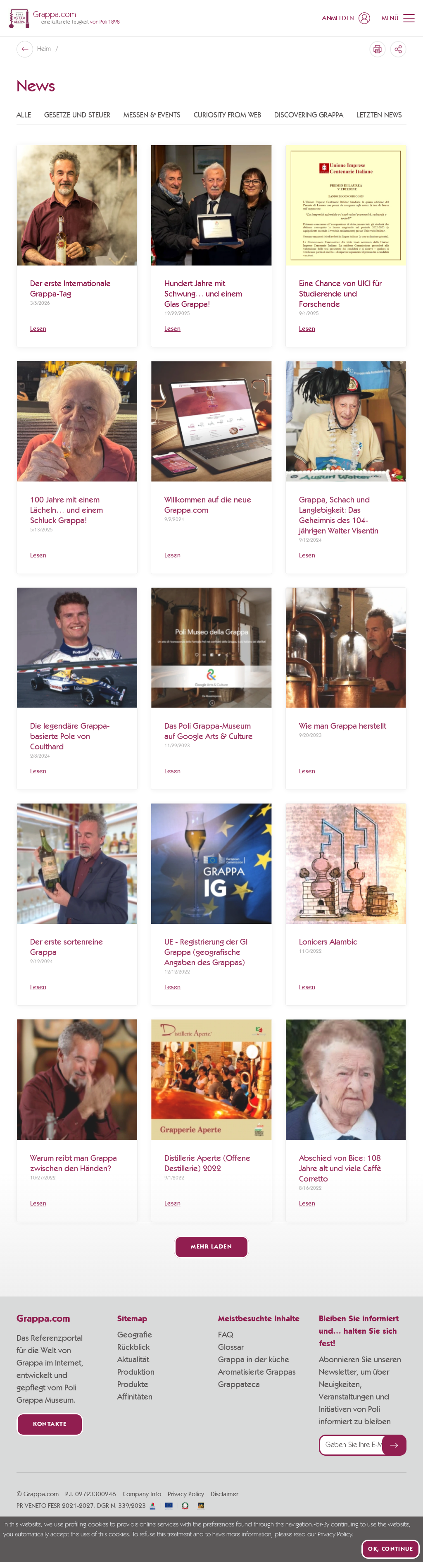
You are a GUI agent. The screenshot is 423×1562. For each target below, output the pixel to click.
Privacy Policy (186, 1494)
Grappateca (239, 1384)
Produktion (135, 1372)
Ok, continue (390, 1549)
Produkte (132, 1384)
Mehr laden (211, 1247)
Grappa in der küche (253, 1360)
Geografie (134, 1335)
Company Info (142, 1494)
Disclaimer (224, 1494)
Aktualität (133, 1360)
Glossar (231, 1347)
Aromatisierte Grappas (257, 1372)
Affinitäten (134, 1397)
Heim (44, 49)
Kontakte (50, 1424)
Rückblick (133, 1347)
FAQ (225, 1335)
